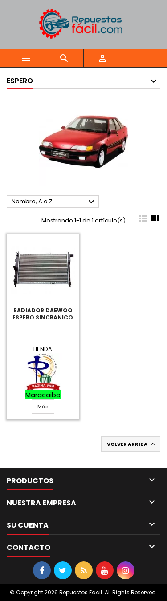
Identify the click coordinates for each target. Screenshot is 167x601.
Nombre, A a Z (54, 202)
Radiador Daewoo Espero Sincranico (42, 314)
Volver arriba (131, 444)
